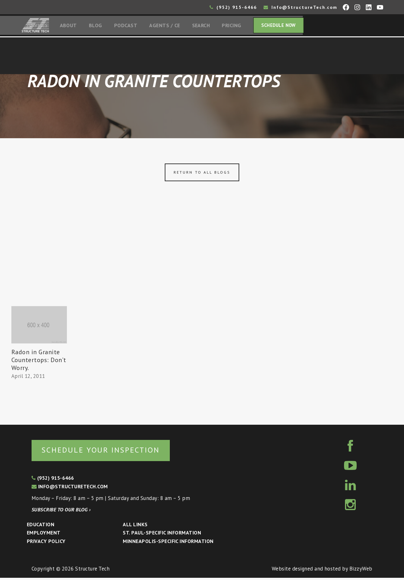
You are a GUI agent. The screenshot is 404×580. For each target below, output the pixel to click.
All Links (135, 526)
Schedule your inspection (106, 451)
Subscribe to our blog (61, 511)
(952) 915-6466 (233, 7)
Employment (44, 535)
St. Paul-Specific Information (162, 535)
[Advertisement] (202, 260)
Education (40, 526)
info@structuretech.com (70, 488)
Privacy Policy (46, 543)
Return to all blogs (202, 173)
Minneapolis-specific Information (168, 543)
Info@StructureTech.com (300, 7)
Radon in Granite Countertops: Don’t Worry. (38, 361)
